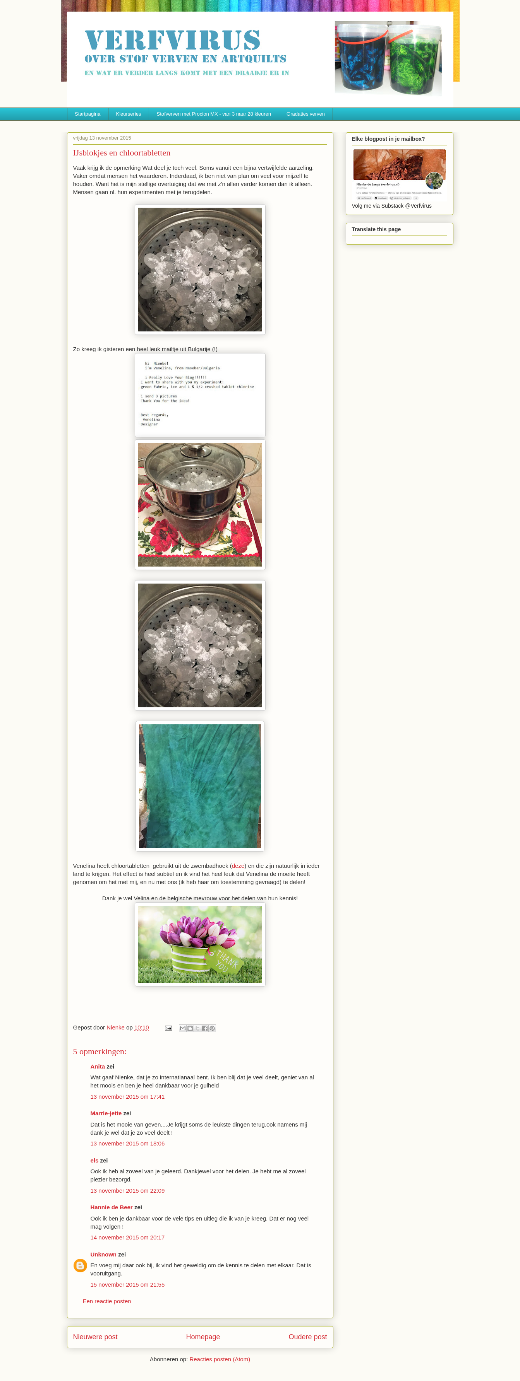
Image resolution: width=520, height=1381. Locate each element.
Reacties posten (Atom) (219, 1359)
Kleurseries (128, 114)
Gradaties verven (306, 114)
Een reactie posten (107, 1301)
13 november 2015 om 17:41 (128, 1096)
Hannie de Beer (112, 1207)
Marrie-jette (106, 1113)
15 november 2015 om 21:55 (128, 1284)
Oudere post (307, 1337)
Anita (98, 1066)
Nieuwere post (95, 1337)
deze (238, 865)
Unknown (104, 1254)
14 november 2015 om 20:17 (128, 1237)
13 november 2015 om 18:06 (128, 1143)
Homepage (203, 1337)
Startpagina (88, 114)
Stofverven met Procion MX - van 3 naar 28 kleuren (214, 114)
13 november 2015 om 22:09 (128, 1190)
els (95, 1160)
